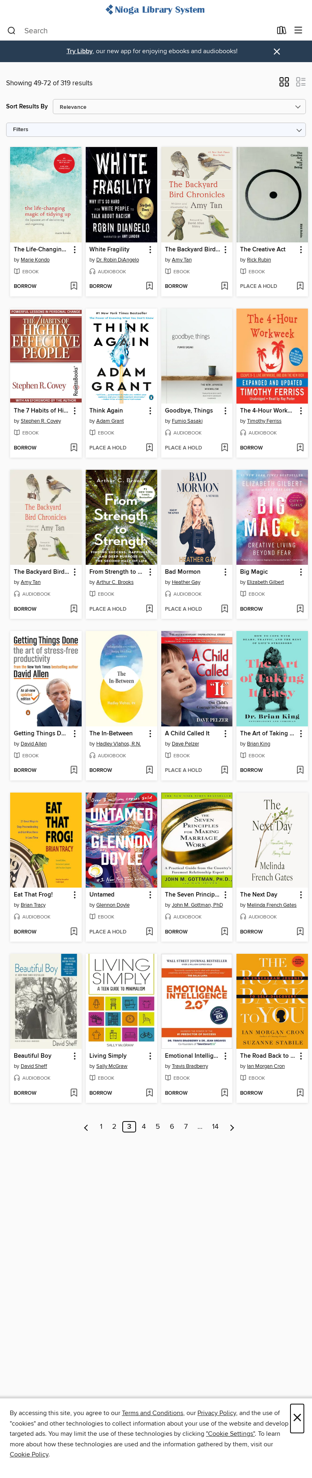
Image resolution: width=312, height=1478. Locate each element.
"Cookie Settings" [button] (230, 1434)
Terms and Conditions (152, 1413)
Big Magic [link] (254, 572)
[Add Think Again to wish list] (149, 448)
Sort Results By (27, 106)
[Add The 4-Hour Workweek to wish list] (300, 448)
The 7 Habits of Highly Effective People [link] (42, 411)
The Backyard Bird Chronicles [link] (193, 249)
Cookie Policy (29, 1454)
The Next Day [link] (258, 895)
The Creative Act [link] (263, 249)
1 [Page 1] (101, 1126)
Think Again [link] (106, 411)
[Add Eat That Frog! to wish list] (74, 932)
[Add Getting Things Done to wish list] (74, 770)
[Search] (11, 30)
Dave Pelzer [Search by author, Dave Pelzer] (185, 744)
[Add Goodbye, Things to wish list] (224, 448)
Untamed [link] (102, 895)
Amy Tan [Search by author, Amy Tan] (182, 260)
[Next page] (232, 1127)
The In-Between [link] (111, 733)
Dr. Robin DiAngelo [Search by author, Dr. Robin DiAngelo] (117, 260)
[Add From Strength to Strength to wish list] (149, 609)
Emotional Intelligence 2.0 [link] (193, 1056)
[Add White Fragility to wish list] (149, 286)
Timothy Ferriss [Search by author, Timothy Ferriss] (264, 421)
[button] (284, 84)
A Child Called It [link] (187, 733)
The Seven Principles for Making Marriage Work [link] (193, 895)
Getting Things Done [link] (42, 733)
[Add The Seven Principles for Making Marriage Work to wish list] (224, 932)
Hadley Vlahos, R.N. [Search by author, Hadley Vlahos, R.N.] (118, 744)
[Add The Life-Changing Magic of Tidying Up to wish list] (74, 286)
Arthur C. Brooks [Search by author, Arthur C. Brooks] (115, 582)
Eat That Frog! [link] (33, 895)
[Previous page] (86, 1127)
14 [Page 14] (215, 1126)
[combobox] (139, 31)
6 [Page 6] (172, 1126)
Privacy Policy (216, 1413)
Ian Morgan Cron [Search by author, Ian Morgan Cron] (266, 1066)
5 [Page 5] (158, 1126)
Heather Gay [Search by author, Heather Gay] (186, 582)
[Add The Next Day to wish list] (300, 932)
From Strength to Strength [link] (117, 572)
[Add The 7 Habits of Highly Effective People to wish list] (74, 448)
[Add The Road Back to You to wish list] (300, 1093)
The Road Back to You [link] (268, 1056)
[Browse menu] (298, 30)
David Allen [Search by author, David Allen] (34, 744)
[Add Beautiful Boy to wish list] (74, 1093)
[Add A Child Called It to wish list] (224, 770)
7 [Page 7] (186, 1126)
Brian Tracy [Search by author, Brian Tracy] (33, 905)
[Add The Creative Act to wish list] (300, 286)
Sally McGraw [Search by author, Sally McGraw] (112, 1066)
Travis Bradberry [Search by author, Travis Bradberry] (190, 1066)
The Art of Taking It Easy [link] (268, 733)
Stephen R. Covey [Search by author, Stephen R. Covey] (41, 421)
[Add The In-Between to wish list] (149, 770)
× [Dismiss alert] (277, 52)
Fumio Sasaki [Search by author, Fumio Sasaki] (187, 421)
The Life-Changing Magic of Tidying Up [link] (42, 249)
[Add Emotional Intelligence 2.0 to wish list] (224, 1093)
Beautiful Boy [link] (33, 1056)
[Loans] (281, 32)
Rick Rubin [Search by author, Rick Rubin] (259, 260)
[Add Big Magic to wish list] (300, 609)
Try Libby (80, 51)
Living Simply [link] (108, 1056)
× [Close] (297, 1418)
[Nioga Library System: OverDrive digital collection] (156, 10)
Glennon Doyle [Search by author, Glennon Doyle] (113, 905)
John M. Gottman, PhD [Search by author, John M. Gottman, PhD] (197, 905)
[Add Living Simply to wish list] (149, 1093)
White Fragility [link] (109, 249)
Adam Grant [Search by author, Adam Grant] (110, 421)
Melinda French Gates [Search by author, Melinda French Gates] (272, 905)
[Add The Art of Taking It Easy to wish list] (300, 770)
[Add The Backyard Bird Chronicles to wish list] (224, 286)
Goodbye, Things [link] (189, 411)
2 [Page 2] (114, 1126)
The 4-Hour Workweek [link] (268, 411)
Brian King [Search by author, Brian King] (258, 744)
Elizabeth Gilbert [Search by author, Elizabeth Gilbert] (265, 582)
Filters (20, 129)
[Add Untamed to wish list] (149, 932)
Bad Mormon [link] (183, 572)
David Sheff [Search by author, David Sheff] (34, 1066)
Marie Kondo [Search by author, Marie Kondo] (35, 260)
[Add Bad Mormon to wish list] (224, 609)
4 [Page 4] (144, 1126)
